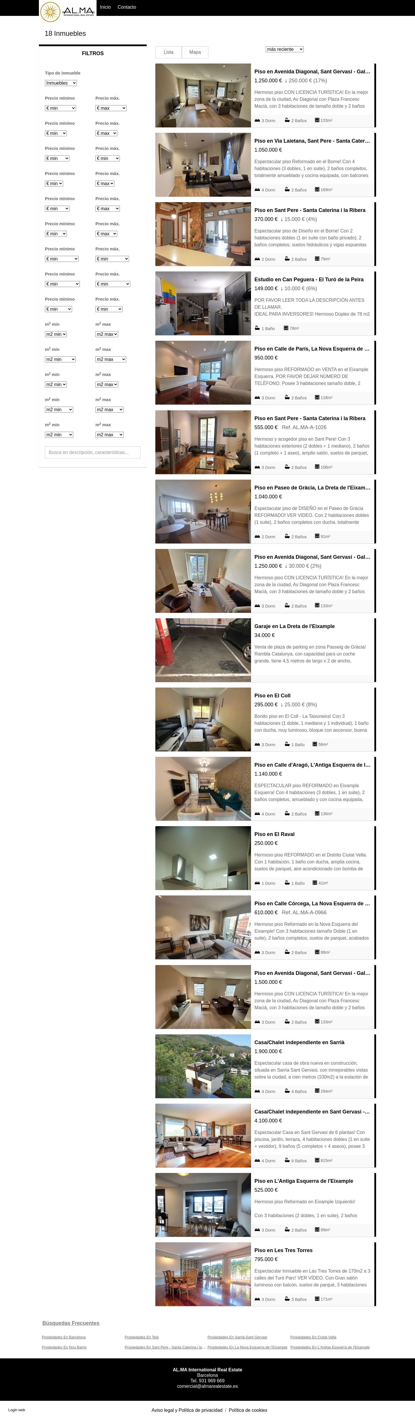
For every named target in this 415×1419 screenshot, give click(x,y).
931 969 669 (212, 1380)
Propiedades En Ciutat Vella (313, 1337)
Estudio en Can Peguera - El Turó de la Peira (309, 279)
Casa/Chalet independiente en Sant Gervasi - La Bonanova (312, 1112)
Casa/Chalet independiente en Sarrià (299, 1042)
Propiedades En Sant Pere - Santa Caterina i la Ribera (169, 1347)
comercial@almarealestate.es (207, 1386)
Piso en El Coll (272, 696)
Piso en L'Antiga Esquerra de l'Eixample (303, 1181)
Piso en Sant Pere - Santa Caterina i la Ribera (309, 210)
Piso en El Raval (274, 834)
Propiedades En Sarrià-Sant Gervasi (237, 1337)
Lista (168, 52)
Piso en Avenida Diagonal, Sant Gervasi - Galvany (312, 72)
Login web (16, 1410)
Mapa (195, 52)
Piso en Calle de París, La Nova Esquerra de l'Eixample (312, 349)
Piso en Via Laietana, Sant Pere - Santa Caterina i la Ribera (312, 141)
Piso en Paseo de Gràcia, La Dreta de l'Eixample (312, 488)
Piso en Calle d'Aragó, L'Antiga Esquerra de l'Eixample (312, 765)
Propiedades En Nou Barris (64, 1347)
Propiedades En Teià (142, 1337)
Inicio (105, 7)
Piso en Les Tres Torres (283, 1250)
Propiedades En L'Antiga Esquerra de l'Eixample (330, 1347)
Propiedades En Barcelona (64, 1337)
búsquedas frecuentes (70, 1323)
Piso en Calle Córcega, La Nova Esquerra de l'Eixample (312, 903)
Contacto (127, 7)
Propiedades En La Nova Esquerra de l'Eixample (247, 1347)
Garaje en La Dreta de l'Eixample (294, 626)
